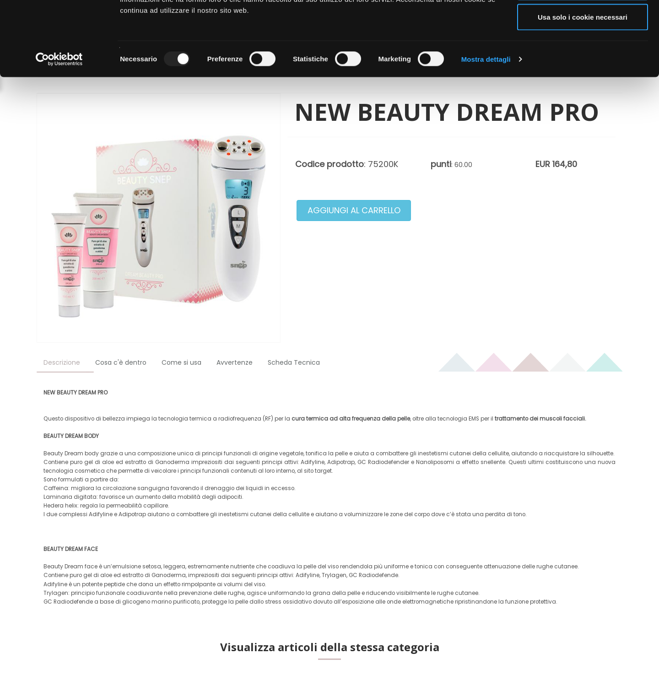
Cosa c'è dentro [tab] (120, 362)
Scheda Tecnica (294, 362)
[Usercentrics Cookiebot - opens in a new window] (59, 126)
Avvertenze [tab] (234, 362)
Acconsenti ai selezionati (582, 54)
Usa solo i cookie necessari (582, 84)
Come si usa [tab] (181, 362)
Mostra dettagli (486, 126)
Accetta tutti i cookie (582, 24)
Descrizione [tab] (61, 362)
